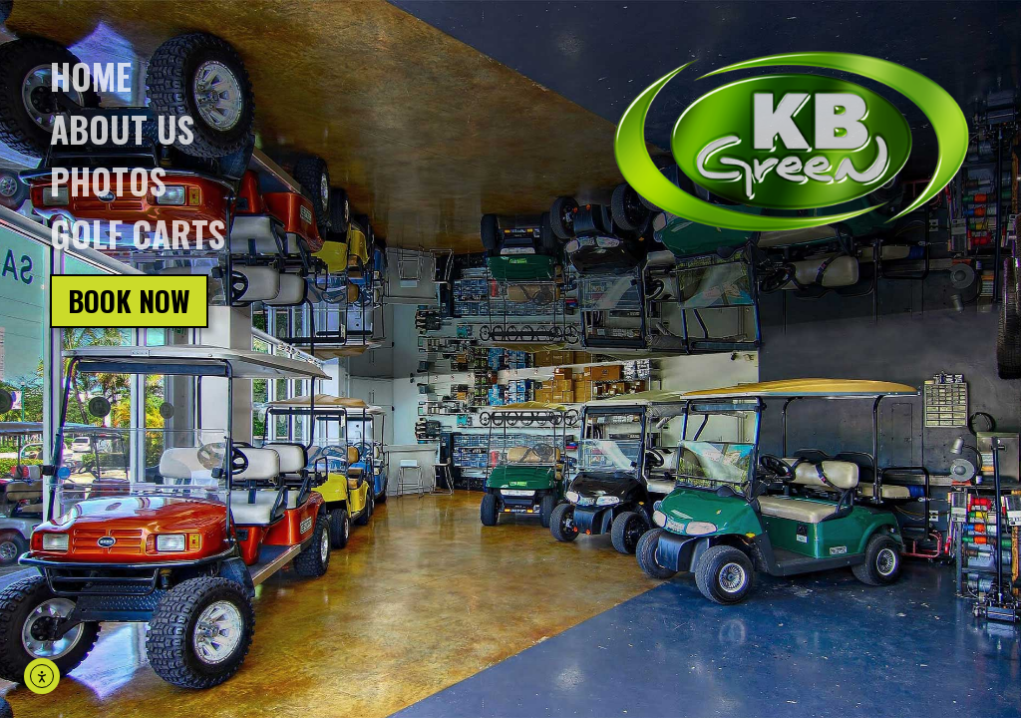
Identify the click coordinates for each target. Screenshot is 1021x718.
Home (91, 76)
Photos (108, 180)
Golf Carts (137, 233)
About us (122, 129)
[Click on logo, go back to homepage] (791, 142)
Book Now (129, 300)
